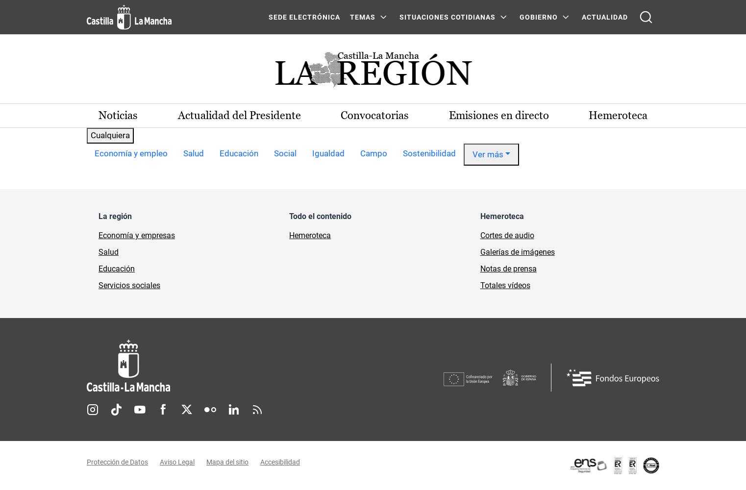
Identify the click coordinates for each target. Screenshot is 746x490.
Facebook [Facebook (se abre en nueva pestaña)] (163, 410)
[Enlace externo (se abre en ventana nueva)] (614, 465)
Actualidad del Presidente (239, 115)
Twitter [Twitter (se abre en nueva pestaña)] (187, 410)
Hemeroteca (618, 115)
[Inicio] (219, 366)
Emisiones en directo (499, 115)
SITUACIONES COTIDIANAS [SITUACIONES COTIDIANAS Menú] (447, 17)
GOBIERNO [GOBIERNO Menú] (539, 17)
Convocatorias (375, 115)
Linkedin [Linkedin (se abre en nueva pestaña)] (234, 410)
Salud (193, 153)
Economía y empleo (131, 153)
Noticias (118, 115)
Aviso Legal (177, 462)
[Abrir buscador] (646, 17)
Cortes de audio (507, 235)
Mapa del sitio (227, 462)
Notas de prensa (508, 268)
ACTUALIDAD (605, 17)
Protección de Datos (117, 462)
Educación (239, 153)
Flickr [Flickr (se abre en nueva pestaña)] (210, 410)
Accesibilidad (280, 462)
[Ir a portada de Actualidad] (373, 72)
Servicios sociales (129, 285)
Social (285, 153)
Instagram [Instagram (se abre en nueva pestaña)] (92, 410)
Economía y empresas (137, 235)
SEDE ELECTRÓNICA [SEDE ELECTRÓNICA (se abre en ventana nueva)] (304, 17)
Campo (373, 153)
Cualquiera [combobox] (110, 135)
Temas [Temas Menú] (362, 17)
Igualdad (328, 153)
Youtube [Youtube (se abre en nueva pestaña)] (139, 410)
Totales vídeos (505, 285)
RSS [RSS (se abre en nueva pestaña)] (257, 410)
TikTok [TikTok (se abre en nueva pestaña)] (116, 410)
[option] (131, 155)
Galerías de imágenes (517, 252)
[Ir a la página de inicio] (129, 17)
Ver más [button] (487, 154)
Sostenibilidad (429, 153)
